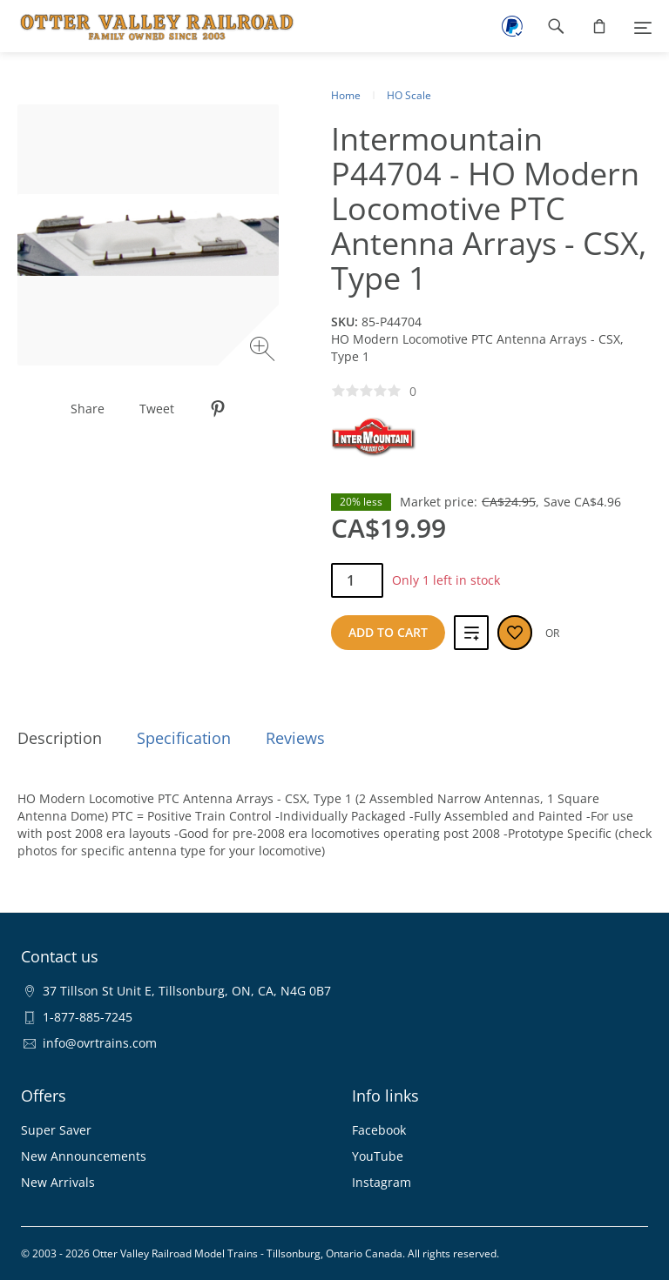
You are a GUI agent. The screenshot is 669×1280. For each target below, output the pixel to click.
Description (59, 737)
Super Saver (56, 1130)
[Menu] (643, 26)
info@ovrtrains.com (100, 1043)
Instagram (381, 1182)
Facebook (379, 1130)
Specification (184, 737)
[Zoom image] (264, 351)
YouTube (377, 1156)
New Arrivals (58, 1182)
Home (346, 95)
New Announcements (83, 1156)
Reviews (295, 737)
